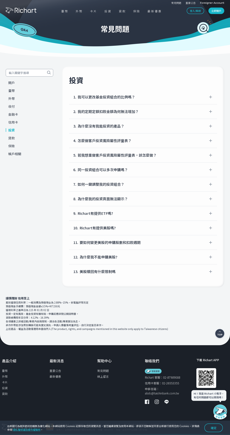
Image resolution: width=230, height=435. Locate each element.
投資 (5, 388)
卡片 (5, 382)
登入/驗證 (195, 11)
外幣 (5, 376)
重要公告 (55, 371)
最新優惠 (55, 376)
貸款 (5, 394)
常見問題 (103, 371)
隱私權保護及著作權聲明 (26, 429)
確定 (214, 428)
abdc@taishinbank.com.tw (162, 393)
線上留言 (103, 376)
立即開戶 (216, 11)
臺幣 (5, 371)
